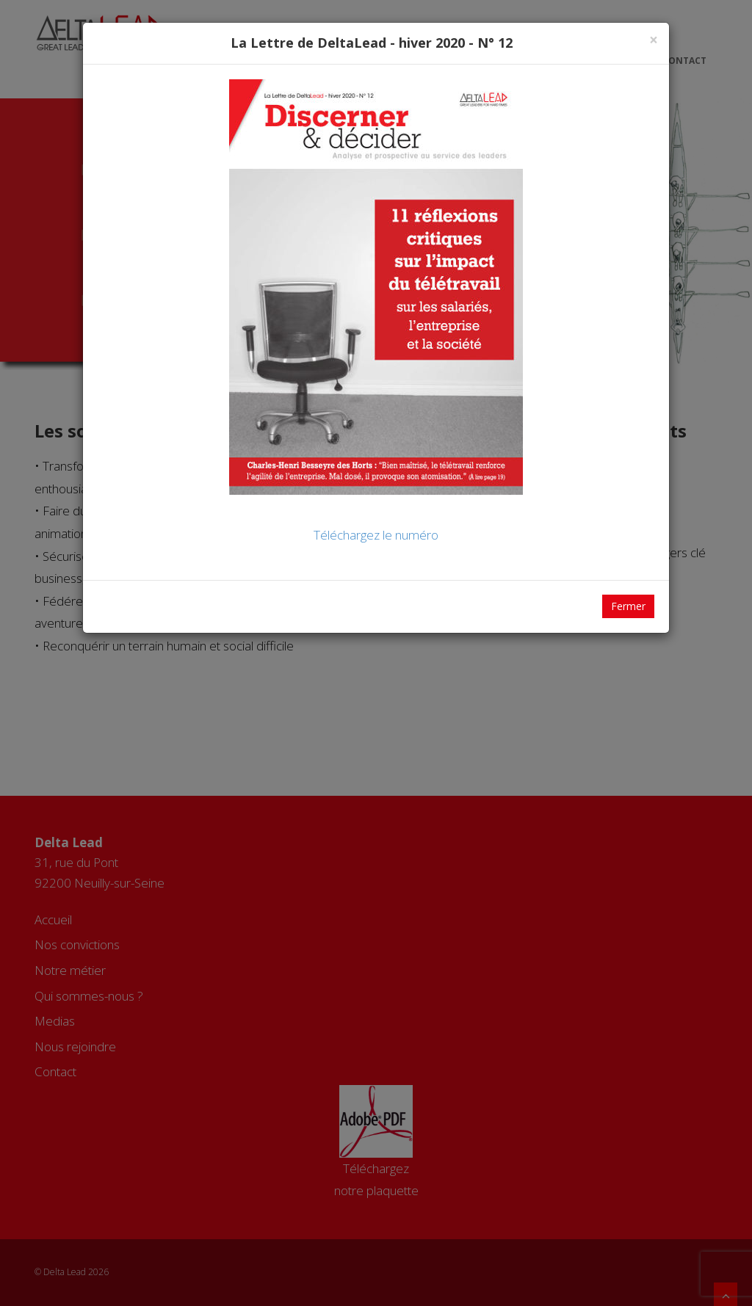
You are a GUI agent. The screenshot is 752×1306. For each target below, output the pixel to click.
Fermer (628, 606)
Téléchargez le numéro (376, 534)
